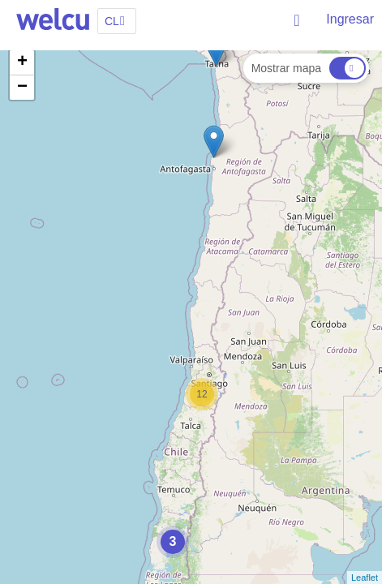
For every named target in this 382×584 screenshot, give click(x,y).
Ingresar (350, 19)
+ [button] (22, 62)
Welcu (52, 20)
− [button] (22, 87)
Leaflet (364, 577)
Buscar (297, 20)
